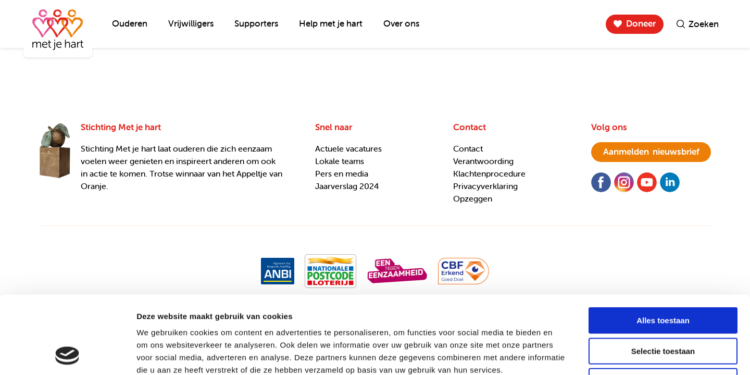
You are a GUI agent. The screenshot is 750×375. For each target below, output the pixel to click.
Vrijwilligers (191, 23)
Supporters (256, 23)
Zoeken (704, 24)
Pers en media (341, 173)
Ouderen (129, 23)
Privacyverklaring (485, 186)
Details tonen (563, 354)
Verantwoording (483, 161)
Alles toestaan (663, 247)
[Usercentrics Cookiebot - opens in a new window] (67, 354)
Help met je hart (330, 23)
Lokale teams (339, 161)
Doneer (641, 23)
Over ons (401, 23)
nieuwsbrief (651, 151)
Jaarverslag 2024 (347, 186)
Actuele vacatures (348, 148)
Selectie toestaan (663, 278)
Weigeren (662, 308)
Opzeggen (472, 198)
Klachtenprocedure (489, 173)
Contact (468, 148)
